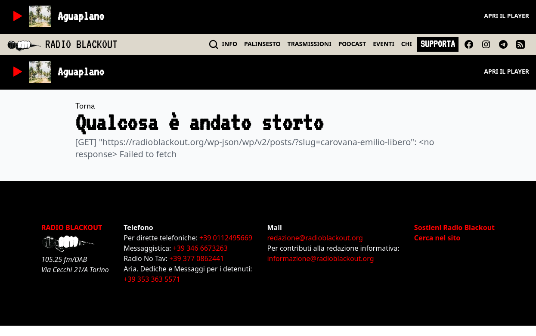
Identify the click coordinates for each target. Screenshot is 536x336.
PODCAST (352, 44)
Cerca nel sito (437, 238)
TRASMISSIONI (310, 44)
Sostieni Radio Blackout (454, 227)
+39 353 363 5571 (152, 279)
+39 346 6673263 (200, 248)
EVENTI (383, 44)
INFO (230, 44)
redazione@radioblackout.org (314, 238)
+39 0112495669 (225, 238)
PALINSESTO (262, 44)
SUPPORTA (438, 44)
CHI (406, 44)
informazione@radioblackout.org (320, 258)
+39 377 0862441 (196, 258)
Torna (85, 106)
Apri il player (506, 16)
